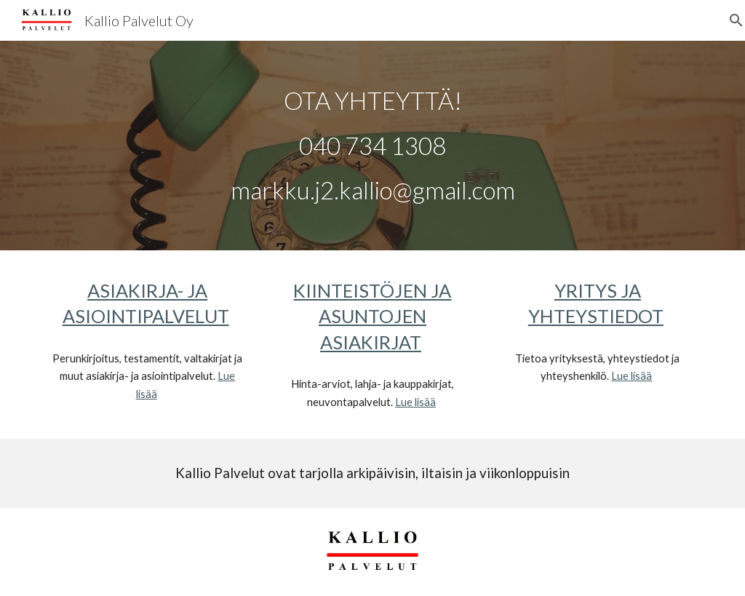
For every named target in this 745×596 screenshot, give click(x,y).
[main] (373, 146)
